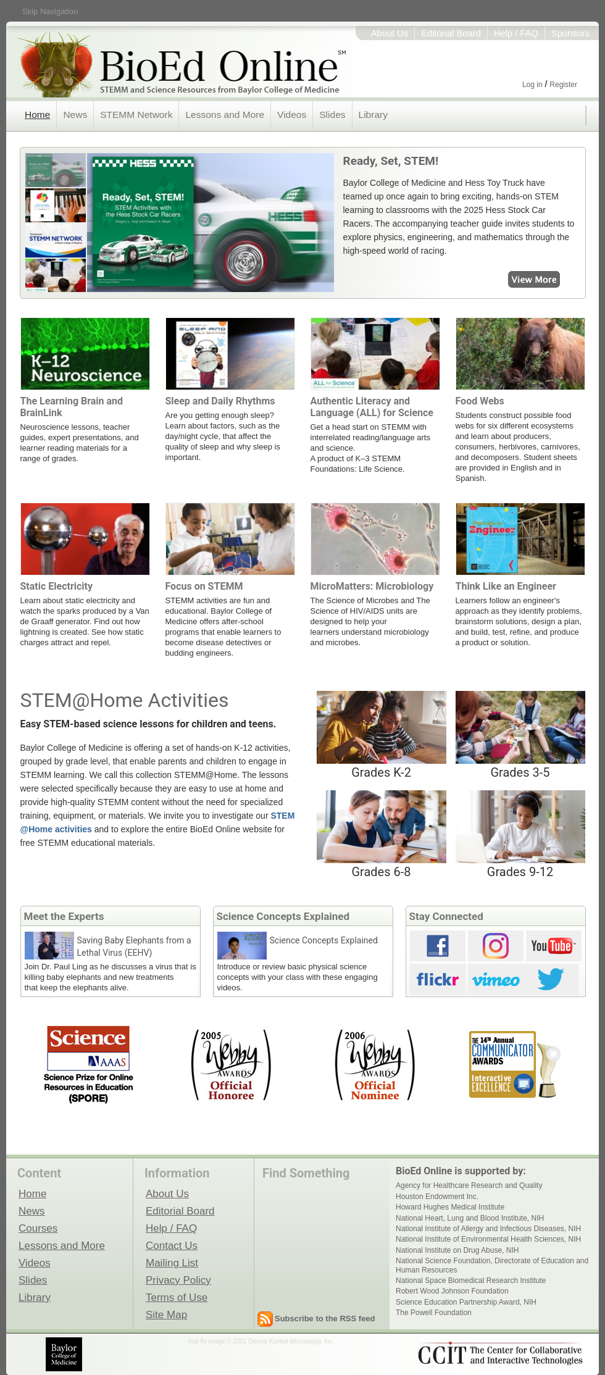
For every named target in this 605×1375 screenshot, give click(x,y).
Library (373, 114)
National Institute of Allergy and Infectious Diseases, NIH (488, 1228)
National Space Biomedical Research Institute (471, 1280)
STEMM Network (136, 114)
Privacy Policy (178, 1279)
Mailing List (172, 1262)
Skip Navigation (50, 11)
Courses (38, 1228)
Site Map (166, 1314)
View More (459, 280)
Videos (291, 114)
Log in (532, 84)
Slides (332, 114)
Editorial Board (451, 33)
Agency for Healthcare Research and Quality (469, 1185)
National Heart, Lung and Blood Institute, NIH (470, 1218)
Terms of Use (176, 1297)
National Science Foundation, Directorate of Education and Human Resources (492, 1265)
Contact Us (172, 1245)
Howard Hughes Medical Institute (450, 1207)
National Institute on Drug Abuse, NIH (457, 1250)
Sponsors (570, 33)
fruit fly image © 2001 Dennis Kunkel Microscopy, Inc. (261, 1341)
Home (37, 114)
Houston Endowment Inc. (437, 1196)
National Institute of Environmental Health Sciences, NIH (488, 1239)
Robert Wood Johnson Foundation (452, 1291)
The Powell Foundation (434, 1312)
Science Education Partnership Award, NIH (466, 1302)
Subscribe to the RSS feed (325, 1318)
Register (563, 84)
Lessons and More (224, 114)
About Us (390, 33)
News (75, 114)
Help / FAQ (516, 33)
